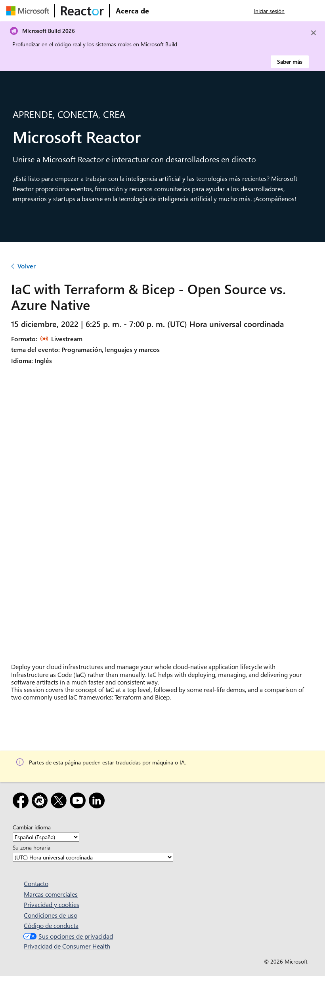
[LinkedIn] (98, 802)
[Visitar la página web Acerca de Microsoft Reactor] (132, 10)
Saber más (289, 61)
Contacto (36, 883)
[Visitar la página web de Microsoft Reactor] (82, 10)
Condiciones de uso (50, 915)
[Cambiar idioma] (46, 837)
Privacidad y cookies (51, 904)
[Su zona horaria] (93, 857)
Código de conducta (51, 925)
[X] (60, 802)
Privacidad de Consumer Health (67, 946)
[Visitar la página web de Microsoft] (29, 10)
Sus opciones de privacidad (67, 936)
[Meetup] (41, 802)
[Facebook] (22, 802)
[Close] (313, 33)
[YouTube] (79, 802)
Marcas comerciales (51, 894)
